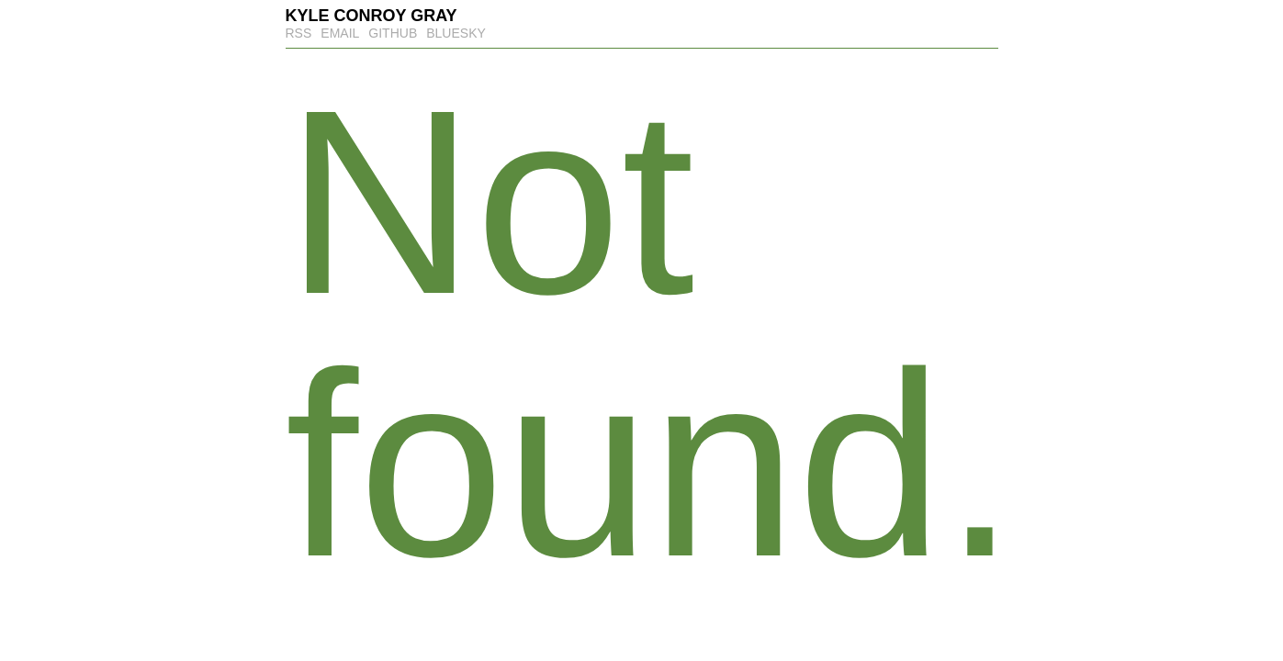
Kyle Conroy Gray (371, 15)
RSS (299, 33)
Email (340, 33)
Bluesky (456, 33)
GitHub (392, 33)
